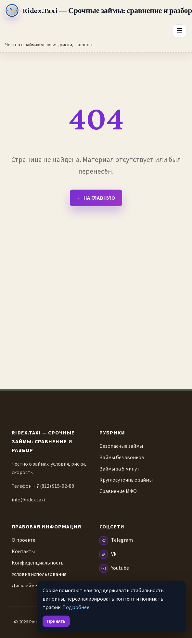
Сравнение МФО (118, 491)
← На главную (96, 198)
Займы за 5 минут (119, 468)
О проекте (23, 540)
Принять (56, 621)
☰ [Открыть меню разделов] (179, 30)
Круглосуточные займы (126, 480)
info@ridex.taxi (28, 499)
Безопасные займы (121, 446)
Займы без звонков (121, 457)
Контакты (23, 551)
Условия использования (39, 574)
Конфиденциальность (38, 562)
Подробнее (75, 607)
